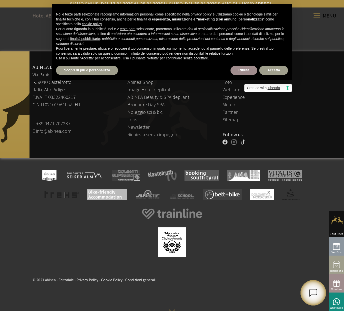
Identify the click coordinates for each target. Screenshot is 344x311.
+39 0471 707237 (53, 123)
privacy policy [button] (201, 14)
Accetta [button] (273, 70)
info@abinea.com (54, 131)
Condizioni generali (140, 280)
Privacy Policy (87, 280)
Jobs (132, 119)
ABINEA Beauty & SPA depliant (158, 97)
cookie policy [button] (92, 24)
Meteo (228, 104)
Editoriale (66, 280)
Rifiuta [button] (244, 70)
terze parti (127, 29)
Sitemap (231, 119)
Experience (233, 97)
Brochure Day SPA (146, 104)
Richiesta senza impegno (152, 134)
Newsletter (139, 127)
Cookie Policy (111, 280)
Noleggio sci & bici (145, 112)
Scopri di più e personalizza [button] (87, 70)
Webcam (231, 89)
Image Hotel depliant (149, 89)
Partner (230, 112)
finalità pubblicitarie (85, 39)
